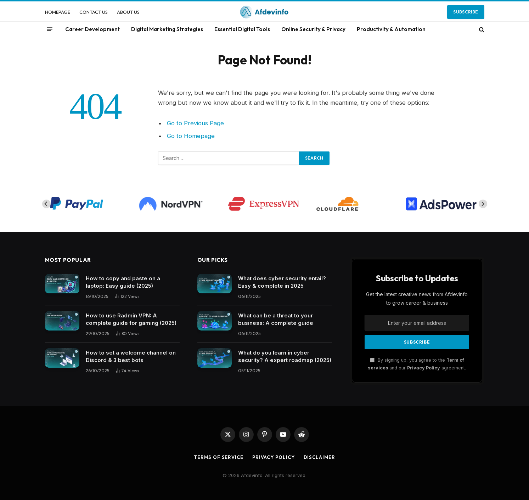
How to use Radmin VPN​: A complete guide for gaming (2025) (131, 319)
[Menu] (49, 29)
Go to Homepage (191, 135)
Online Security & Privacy (313, 29)
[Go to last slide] (46, 204)
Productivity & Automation (391, 29)
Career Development (92, 29)
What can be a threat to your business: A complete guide (275, 319)
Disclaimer (319, 457)
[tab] (262, 206)
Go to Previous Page (195, 123)
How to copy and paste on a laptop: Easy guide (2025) (123, 282)
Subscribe (465, 12)
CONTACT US (93, 12)
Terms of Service (218, 457)
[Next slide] (483, 204)
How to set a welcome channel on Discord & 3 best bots (131, 356)
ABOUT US (128, 12)
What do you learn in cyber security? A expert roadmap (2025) (284, 356)
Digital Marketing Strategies (167, 29)
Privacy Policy (423, 367)
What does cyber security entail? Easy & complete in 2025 (282, 282)
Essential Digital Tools (242, 29)
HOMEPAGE (57, 12)
